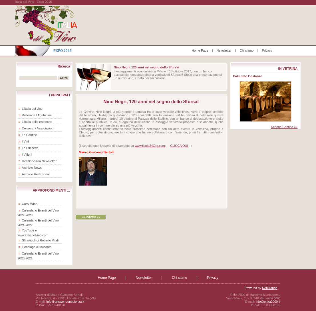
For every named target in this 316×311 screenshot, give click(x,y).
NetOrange (269, 288)
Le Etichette (30, 148)
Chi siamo (247, 50)
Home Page (200, 50)
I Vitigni (27, 154)
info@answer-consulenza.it (65, 301)
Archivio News (32, 167)
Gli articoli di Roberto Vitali (40, 240)
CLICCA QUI (179, 145)
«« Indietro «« (91, 217)
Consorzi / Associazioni (38, 128)
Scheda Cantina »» (284, 127)
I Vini (25, 141)
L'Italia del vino (32, 108)
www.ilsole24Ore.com (150, 145)
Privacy (267, 50)
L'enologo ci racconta (37, 247)
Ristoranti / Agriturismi (37, 115)
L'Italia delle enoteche (37, 121)
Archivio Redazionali (36, 174)
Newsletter (224, 50)
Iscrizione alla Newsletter (39, 161)
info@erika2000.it (268, 301)
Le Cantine (29, 135)
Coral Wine (29, 204)
